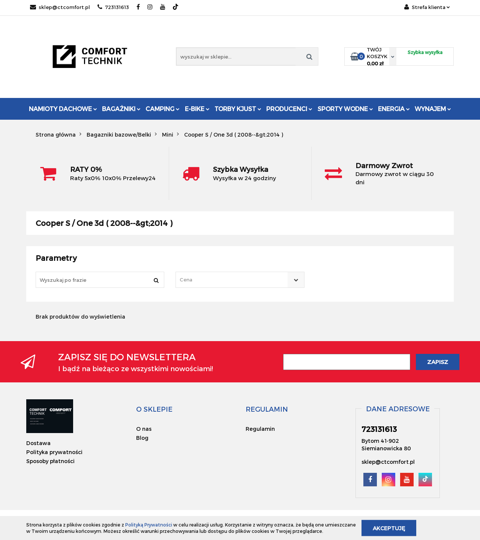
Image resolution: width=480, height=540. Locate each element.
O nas (144, 429)
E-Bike (197, 108)
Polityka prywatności (54, 452)
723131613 (113, 7)
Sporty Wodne (345, 108)
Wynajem (433, 108)
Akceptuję (389, 528)
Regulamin (260, 429)
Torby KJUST (237, 108)
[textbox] (233, 280)
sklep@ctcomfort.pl (60, 7)
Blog (142, 438)
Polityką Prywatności (148, 524)
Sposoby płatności (50, 461)
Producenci (289, 108)
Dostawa (38, 443)
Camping (163, 108)
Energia (394, 108)
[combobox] (240, 280)
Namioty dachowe (63, 108)
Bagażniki (121, 108)
